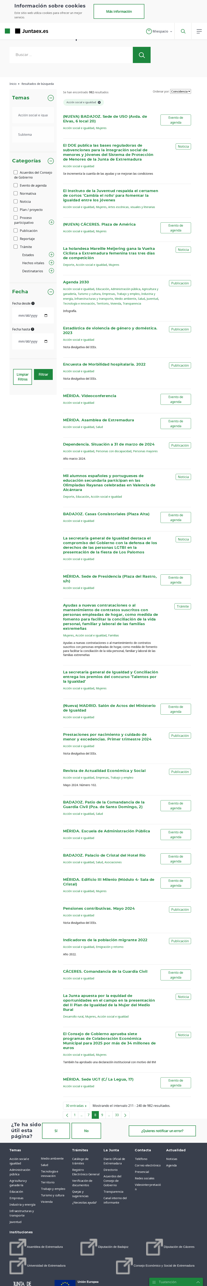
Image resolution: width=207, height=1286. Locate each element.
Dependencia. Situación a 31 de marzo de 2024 (109, 444)
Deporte (68, 265)
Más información (119, 11)
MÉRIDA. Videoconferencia (89, 396)
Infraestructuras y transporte (93, 299)
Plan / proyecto (28, 209)
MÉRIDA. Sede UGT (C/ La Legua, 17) (98, 1079)
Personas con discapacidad (113, 451)
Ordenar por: (161, 91)
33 (118, 1116)
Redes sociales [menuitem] (144, 1178)
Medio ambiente (125, 299)
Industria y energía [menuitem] (22, 1204)
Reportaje (24, 239)
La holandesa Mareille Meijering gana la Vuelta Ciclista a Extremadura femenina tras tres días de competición (109, 253)
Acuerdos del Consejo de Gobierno (33, 175)
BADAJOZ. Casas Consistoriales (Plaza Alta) (106, 514)
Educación (102, 289)
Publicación (25, 230)
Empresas (108, 294)
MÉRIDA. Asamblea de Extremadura (98, 420)
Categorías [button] (26, 161)
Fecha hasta (23, 329)
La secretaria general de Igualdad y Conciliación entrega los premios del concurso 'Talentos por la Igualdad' (110, 677)
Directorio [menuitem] (111, 1170)
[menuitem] (36, 1247)
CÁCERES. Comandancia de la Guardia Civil (105, 972)
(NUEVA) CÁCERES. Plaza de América (99, 224)
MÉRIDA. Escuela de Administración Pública (106, 831)
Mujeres (101, 128)
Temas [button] (20, 98)
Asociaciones (113, 862)
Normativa (25, 193)
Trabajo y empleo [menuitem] (53, 1189)
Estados (28, 255)
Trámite (23, 247)
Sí (56, 1131)
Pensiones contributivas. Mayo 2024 (99, 909)
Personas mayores (145, 451)
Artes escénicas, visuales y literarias (131, 207)
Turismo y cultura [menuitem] (52, 1195)
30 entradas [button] (78, 1106)
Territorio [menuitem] (48, 1182)
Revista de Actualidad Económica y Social (104, 771)
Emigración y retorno (110, 947)
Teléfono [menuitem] (141, 1159)
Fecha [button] (20, 291)
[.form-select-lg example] (33, 115)
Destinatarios (32, 271)
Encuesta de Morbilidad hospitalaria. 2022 (104, 364)
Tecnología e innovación (79, 303)
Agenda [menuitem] (171, 1165)
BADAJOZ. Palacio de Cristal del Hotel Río (104, 855)
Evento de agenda (30, 185)
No (86, 1131)
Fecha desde (23, 303)
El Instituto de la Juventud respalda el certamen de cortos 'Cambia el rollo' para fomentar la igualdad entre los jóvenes (110, 195)
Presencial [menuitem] (142, 1172)
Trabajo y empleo (128, 294)
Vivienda (115, 303)
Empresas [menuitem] (16, 1198)
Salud (141, 299)
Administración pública (125, 289)
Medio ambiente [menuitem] (52, 1158)
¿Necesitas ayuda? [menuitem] (84, 1202)
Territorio (102, 303)
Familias (113, 635)
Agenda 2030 (76, 282)
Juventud (152, 299)
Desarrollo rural (73, 1016)
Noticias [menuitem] (171, 1159)
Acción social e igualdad (78, 128)
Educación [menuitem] (16, 1191)
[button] (159, 31)
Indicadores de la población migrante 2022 (105, 940)
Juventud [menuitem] (15, 1222)
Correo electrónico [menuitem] (148, 1165)
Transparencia (132, 303)
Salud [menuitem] (44, 1165)
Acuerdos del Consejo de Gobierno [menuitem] (112, 1180)
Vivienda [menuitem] (46, 1202)
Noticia (22, 201)
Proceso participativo (24, 220)
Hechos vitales (33, 263)
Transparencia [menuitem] (113, 1191)
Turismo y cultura (89, 294)
